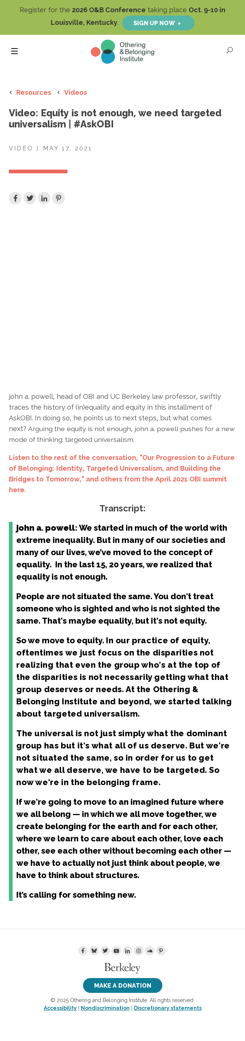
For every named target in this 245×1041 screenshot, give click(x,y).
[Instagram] (138, 950)
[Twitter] (105, 950)
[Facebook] (83, 950)
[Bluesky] (94, 950)
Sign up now (154, 23)
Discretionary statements (168, 1008)
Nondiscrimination (105, 1008)
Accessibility (60, 1008)
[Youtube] (116, 950)
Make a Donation (122, 985)
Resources (33, 92)
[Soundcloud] (150, 950)
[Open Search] (230, 50)
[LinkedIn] (127, 950)
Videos (75, 92)
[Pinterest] (161, 950)
